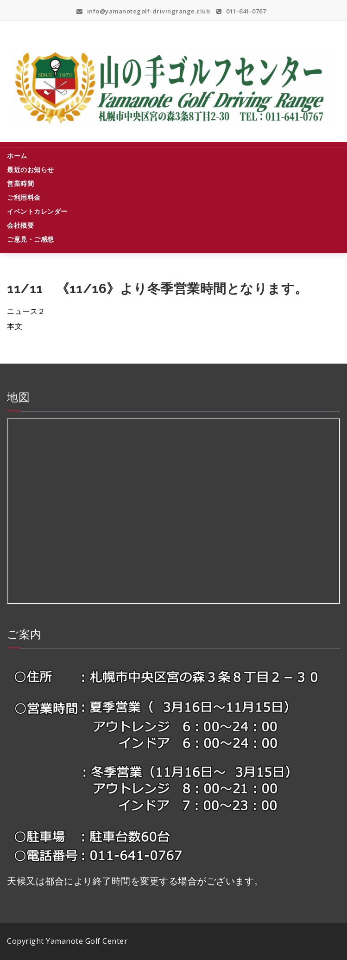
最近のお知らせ (30, 169)
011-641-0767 (241, 11)
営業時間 (20, 183)
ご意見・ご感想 (30, 239)
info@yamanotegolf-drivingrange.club (143, 11)
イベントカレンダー (37, 211)
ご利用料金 (24, 197)
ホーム (17, 155)
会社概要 (20, 225)
